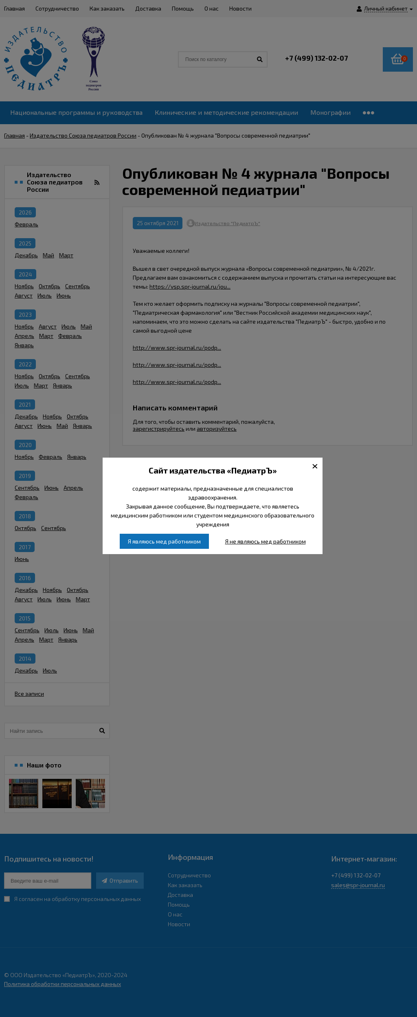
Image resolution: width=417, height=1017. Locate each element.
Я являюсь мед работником (164, 541)
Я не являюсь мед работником (265, 541)
